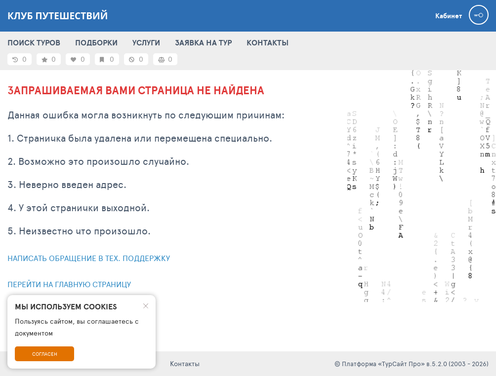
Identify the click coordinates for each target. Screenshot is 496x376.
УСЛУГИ (146, 42)
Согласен (44, 353)
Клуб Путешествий (57, 15)
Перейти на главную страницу (69, 284)
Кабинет (448, 16)
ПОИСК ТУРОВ (33, 42)
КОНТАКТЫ (268, 42)
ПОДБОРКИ (96, 42)
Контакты (185, 363)
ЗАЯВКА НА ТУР (203, 42)
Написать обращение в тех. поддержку (88, 257)
